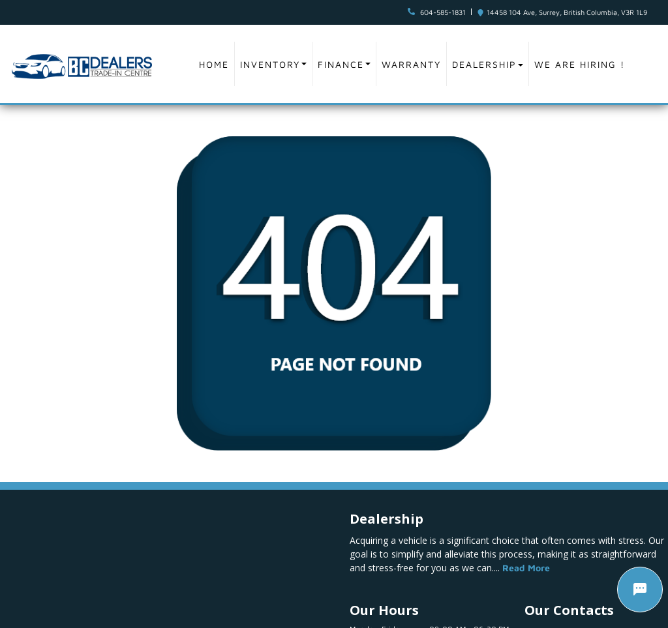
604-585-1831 (443, 12)
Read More (526, 567)
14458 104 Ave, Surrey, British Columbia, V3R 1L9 (567, 12)
